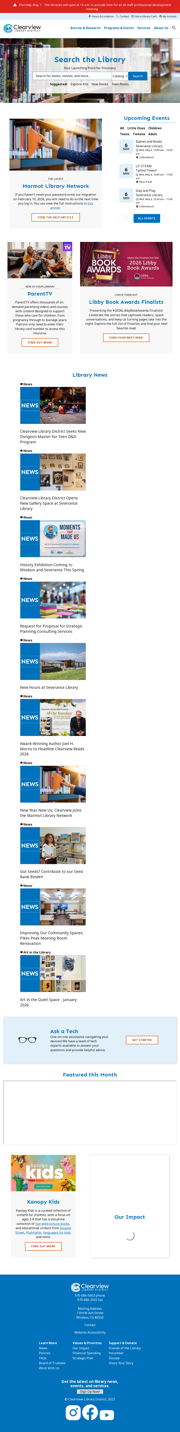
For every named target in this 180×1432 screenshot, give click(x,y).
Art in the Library (37, 952)
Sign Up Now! (90, 1391)
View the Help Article (56, 217)
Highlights (34, 1232)
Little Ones (136, 128)
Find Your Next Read (126, 337)
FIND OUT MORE (40, 342)
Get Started (142, 1040)
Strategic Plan (83, 1358)
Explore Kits (80, 84)
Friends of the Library (125, 1348)
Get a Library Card (146, 16)
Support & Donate (123, 1343)
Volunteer (116, 1353)
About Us (161, 28)
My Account (169, 16)
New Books (100, 84)
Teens (124, 134)
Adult (152, 134)
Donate (114, 1358)
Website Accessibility (90, 1332)
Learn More (48, 1343)
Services (143, 28)
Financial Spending (87, 1353)
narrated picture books (52, 1224)
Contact (124, 16)
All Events (147, 218)
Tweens (139, 134)
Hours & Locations (103, 16)
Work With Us (49, 1368)
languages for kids (56, 1232)
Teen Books (120, 84)
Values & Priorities (87, 1343)
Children (155, 128)
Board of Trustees (52, 1363)
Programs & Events (119, 28)
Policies (44, 1353)
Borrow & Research (86, 28)
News (27, 384)
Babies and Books (149, 141)
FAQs (42, 1358)
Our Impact (81, 1348)
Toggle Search (173, 27)
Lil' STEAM (144, 166)
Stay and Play (145, 190)
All (122, 128)
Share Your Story (121, 1363)
